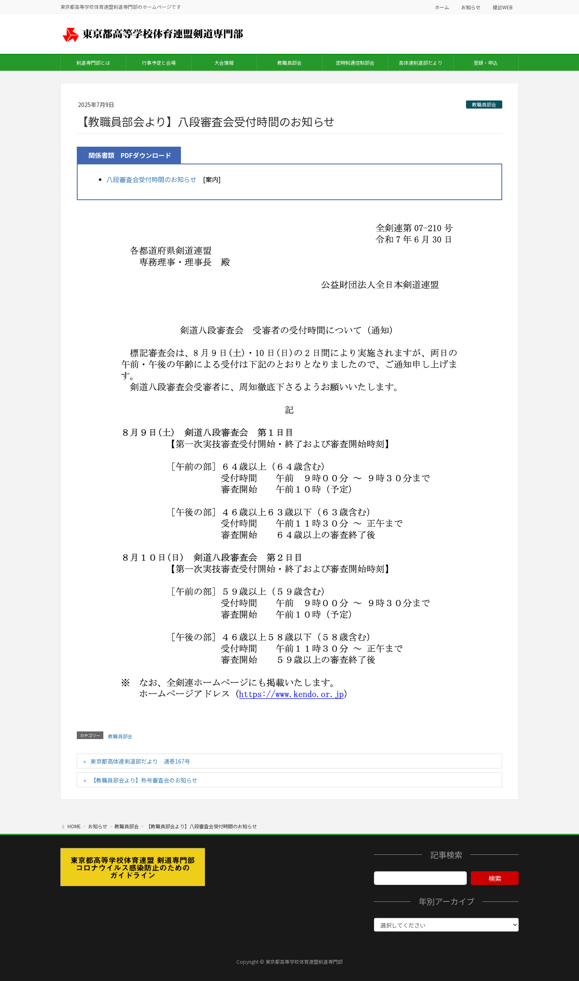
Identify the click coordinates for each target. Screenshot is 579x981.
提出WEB (503, 7)
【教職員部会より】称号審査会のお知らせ (143, 780)
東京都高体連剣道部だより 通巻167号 (140, 761)
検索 (495, 878)
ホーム (442, 7)
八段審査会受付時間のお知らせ (152, 179)
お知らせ (470, 7)
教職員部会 (484, 104)
